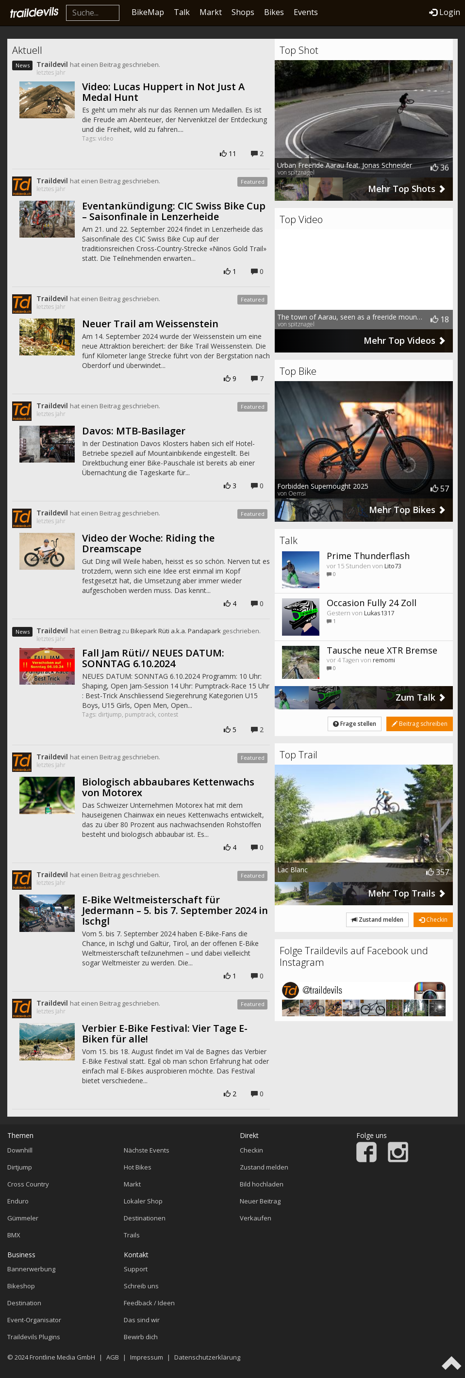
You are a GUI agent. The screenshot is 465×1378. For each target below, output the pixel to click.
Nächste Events (146, 1150)
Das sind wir (142, 1319)
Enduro (18, 1201)
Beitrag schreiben (420, 724)
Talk (182, 12)
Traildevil (52, 64)
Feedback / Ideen (149, 1302)
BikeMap (148, 12)
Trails (132, 1235)
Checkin (433, 919)
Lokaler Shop (143, 1201)
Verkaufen (255, 1218)
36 (440, 167)
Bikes (274, 12)
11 (228, 153)
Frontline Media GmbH (62, 1357)
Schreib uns (141, 1286)
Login (444, 12)
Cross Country (28, 1184)
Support (136, 1269)
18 (440, 319)
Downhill (20, 1150)
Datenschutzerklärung (207, 1357)
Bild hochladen (261, 1184)
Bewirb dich (141, 1336)
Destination (24, 1302)
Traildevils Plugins (33, 1336)
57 (440, 488)
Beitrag (110, 630)
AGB (112, 1357)
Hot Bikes (137, 1167)
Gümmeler (22, 1218)
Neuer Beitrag (260, 1201)
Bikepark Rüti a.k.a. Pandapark (176, 630)
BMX (13, 1235)
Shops (243, 12)
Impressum (146, 1357)
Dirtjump (19, 1167)
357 (437, 871)
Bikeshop (21, 1286)
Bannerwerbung (31, 1269)
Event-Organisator (34, 1319)
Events (306, 12)
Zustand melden (377, 919)
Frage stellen (354, 724)
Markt (210, 12)
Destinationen (145, 1218)
